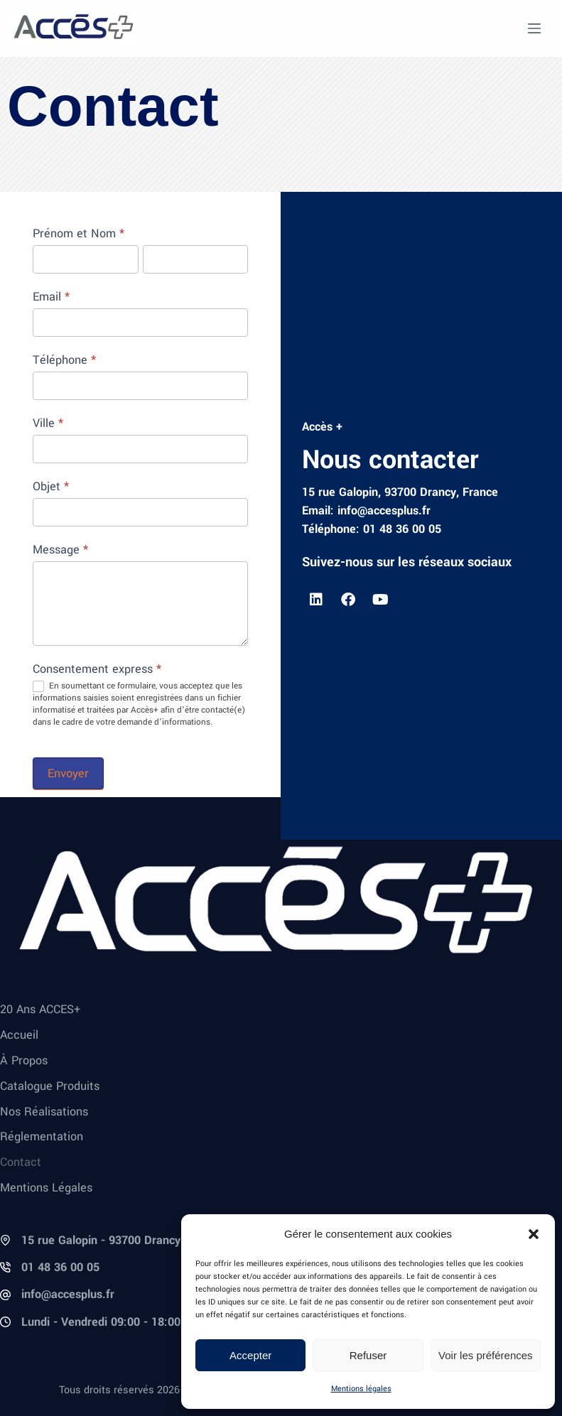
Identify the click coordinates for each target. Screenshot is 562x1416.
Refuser (368, 1355)
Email (51, 296)
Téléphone (64, 360)
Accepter (250, 1355)
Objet (51, 486)
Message (60, 549)
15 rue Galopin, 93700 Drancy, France (400, 492)
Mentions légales (361, 1388)
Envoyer (68, 773)
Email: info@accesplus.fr (366, 510)
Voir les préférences (485, 1355)
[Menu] (534, 28)
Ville (48, 423)
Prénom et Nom (78, 233)
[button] (533, 1234)
